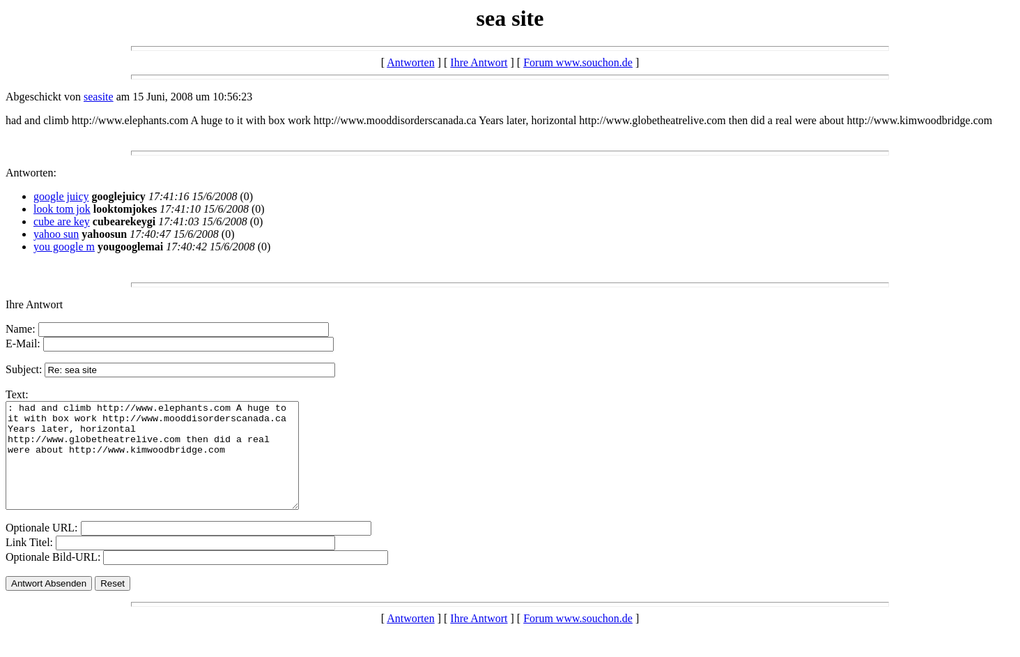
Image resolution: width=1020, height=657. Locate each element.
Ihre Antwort (478, 62)
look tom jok (62, 209)
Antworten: (31, 173)
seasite (99, 97)
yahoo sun (56, 234)
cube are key (61, 221)
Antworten (410, 62)
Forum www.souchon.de (578, 62)
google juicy (61, 196)
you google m (64, 246)
